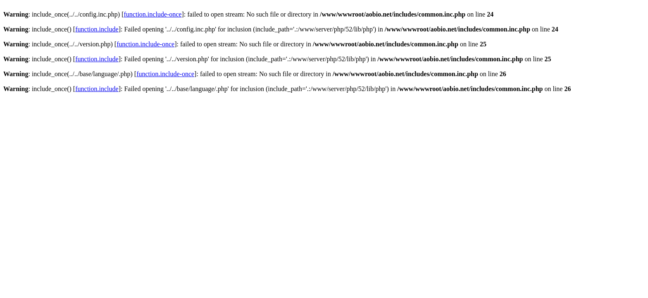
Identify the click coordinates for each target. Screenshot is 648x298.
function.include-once (153, 14)
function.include (96, 29)
